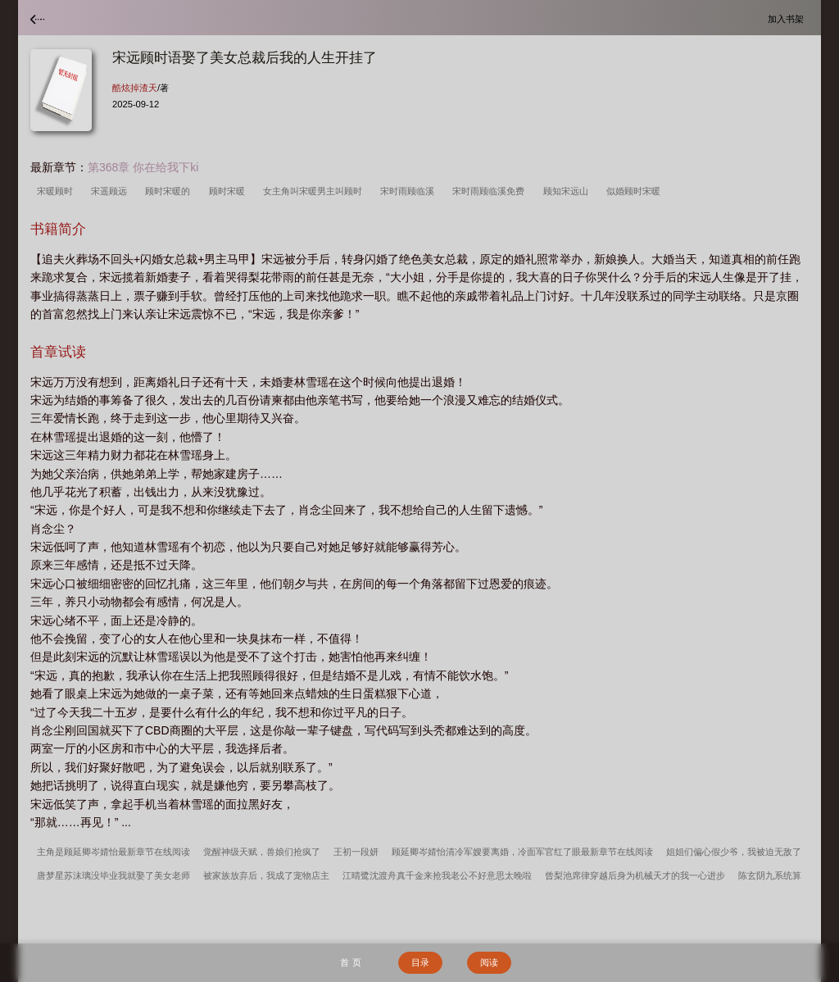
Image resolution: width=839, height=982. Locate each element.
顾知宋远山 (568, 191)
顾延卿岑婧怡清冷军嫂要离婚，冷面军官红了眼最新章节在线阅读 (522, 852)
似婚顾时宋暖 (635, 191)
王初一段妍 (356, 852)
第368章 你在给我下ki (143, 167)
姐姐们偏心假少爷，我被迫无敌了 (733, 852)
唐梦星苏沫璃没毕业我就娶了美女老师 (113, 875)
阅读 (489, 962)
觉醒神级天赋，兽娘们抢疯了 (261, 852)
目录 (420, 962)
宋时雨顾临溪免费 (490, 191)
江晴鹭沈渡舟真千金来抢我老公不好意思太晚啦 (437, 875)
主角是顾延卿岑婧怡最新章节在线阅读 (113, 852)
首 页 (350, 962)
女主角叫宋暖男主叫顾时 (315, 191)
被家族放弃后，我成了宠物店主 (266, 875)
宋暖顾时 (57, 191)
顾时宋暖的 (170, 191)
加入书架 (788, 18)
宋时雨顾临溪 (409, 191)
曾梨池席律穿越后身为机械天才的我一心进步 (635, 875)
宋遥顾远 (111, 191)
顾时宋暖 (229, 191)
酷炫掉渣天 (134, 88)
